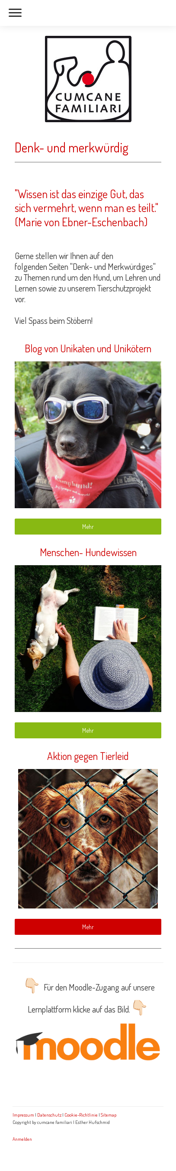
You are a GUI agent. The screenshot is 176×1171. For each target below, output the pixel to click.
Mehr (88, 526)
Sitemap (108, 1114)
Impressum (23, 1114)
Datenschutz (49, 1114)
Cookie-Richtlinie (81, 1114)
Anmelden (22, 1139)
